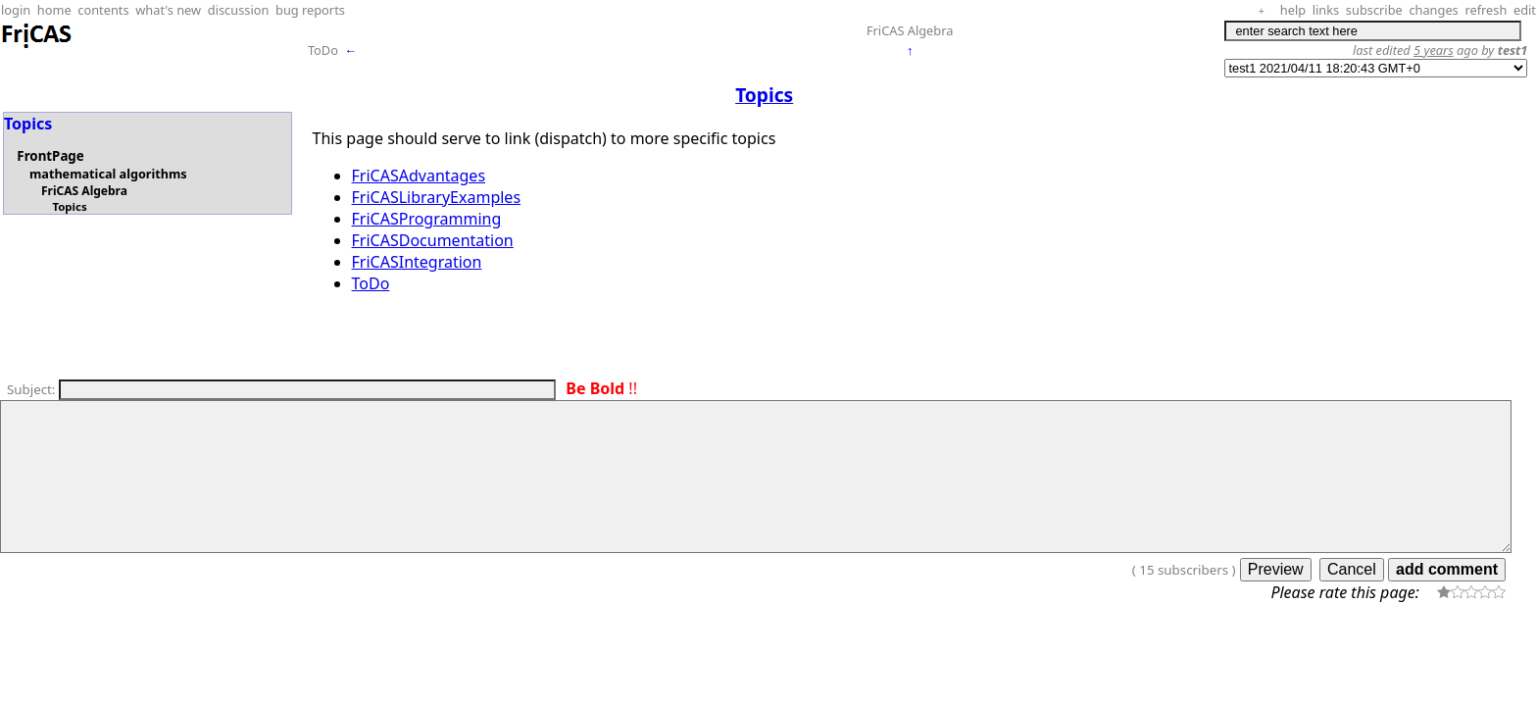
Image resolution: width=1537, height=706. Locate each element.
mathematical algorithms (108, 173)
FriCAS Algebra (910, 30)
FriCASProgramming (427, 218)
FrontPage (50, 156)
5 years (1433, 50)
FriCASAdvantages (419, 175)
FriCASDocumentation (433, 240)
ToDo (323, 50)
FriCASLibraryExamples (436, 197)
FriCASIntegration (417, 262)
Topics (69, 206)
